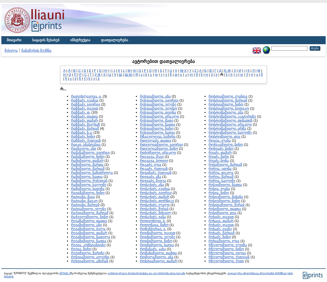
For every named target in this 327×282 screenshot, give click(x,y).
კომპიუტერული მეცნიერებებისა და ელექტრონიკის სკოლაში (146, 273)
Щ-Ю (128, 75)
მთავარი (14, 40)
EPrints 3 (65, 273)
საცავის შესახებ (46, 40)
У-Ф (98, 75)
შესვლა (11, 50)
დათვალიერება (114, 40)
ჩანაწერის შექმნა (36, 50)
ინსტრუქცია (80, 40)
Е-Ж (227, 71)
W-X (183, 71)
